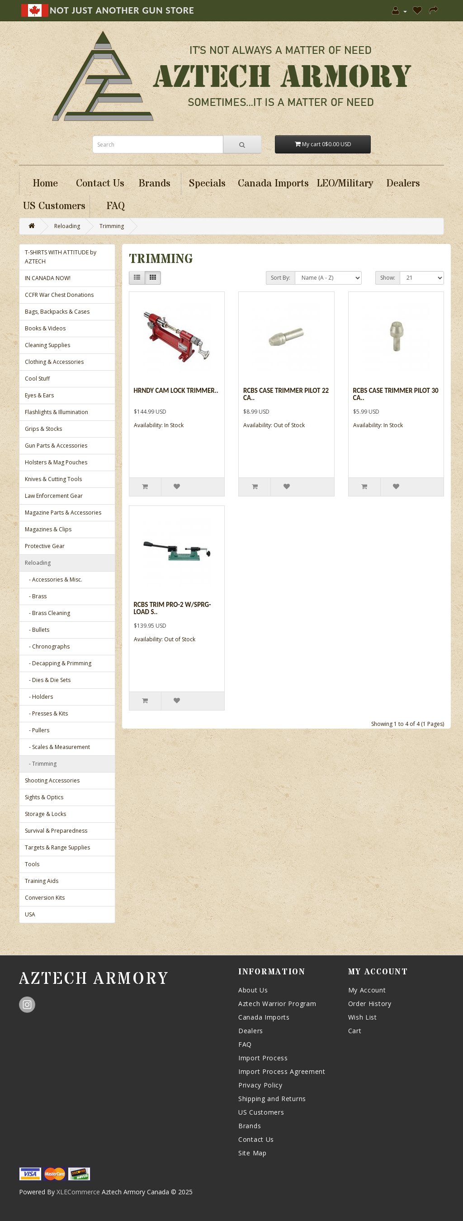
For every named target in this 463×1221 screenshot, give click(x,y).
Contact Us (256, 1139)
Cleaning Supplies (47, 345)
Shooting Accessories (52, 780)
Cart (355, 1030)
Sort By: (280, 277)
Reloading (67, 226)
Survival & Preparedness (56, 831)
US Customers (261, 1112)
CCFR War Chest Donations (59, 295)
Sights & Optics (44, 797)
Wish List (362, 1017)
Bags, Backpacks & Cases (57, 311)
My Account (367, 990)
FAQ (245, 1044)
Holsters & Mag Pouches (56, 462)
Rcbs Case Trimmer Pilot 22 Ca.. (286, 394)
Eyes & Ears (39, 395)
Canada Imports (264, 1017)
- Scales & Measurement (57, 747)
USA (30, 914)
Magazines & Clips (48, 529)
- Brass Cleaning (47, 613)
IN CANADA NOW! (48, 278)
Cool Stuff (37, 378)
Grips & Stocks (43, 429)
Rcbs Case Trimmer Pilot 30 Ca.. (396, 394)
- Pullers (37, 730)
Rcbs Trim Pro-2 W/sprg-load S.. (172, 608)
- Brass (36, 596)
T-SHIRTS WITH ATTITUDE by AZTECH (60, 256)
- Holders (39, 697)
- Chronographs (47, 646)
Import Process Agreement (282, 1071)
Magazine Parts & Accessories (63, 512)
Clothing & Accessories (54, 362)
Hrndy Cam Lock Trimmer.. (176, 390)
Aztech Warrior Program (277, 1003)
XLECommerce (78, 1192)
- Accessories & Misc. (53, 579)
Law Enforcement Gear (54, 496)
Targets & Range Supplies (57, 847)
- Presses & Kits (46, 713)
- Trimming (41, 764)
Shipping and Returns (272, 1098)
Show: (387, 277)
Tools (32, 864)
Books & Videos (45, 328)
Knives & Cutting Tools (53, 479)
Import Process (263, 1058)
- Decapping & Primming (58, 663)
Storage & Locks (45, 814)
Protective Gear (45, 546)
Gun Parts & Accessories (56, 445)
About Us (253, 990)
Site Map (252, 1153)
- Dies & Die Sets (48, 680)
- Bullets (37, 630)
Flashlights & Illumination (56, 412)
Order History (370, 1003)
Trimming (111, 226)
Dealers (250, 1030)
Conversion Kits (45, 897)
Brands (249, 1125)
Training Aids (41, 881)
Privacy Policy (260, 1085)
